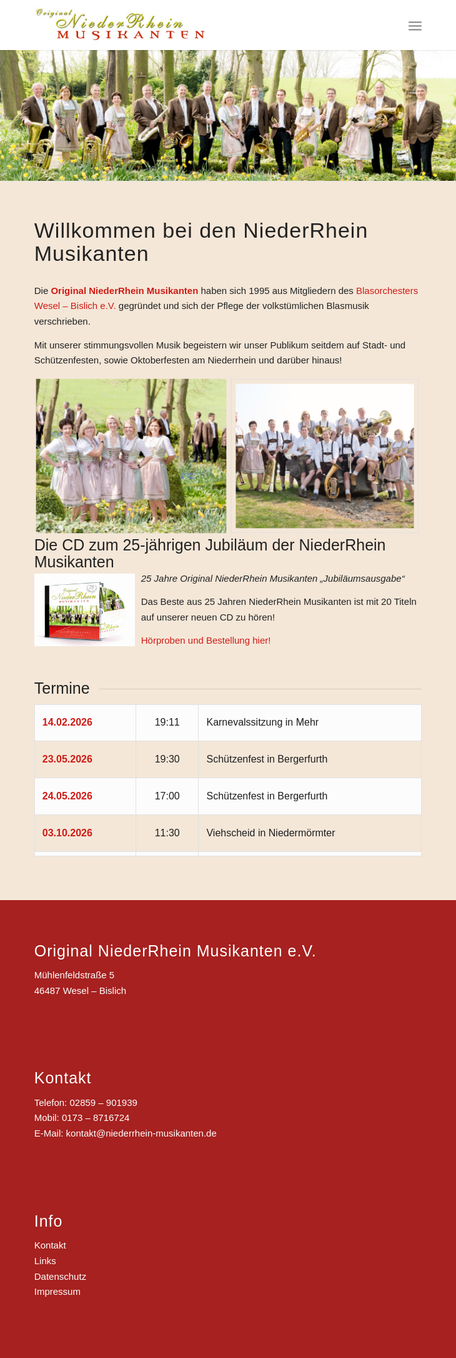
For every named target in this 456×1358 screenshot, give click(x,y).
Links (45, 1260)
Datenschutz (60, 1276)
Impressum (57, 1291)
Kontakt (50, 1245)
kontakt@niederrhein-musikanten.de (141, 1133)
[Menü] (415, 25)
